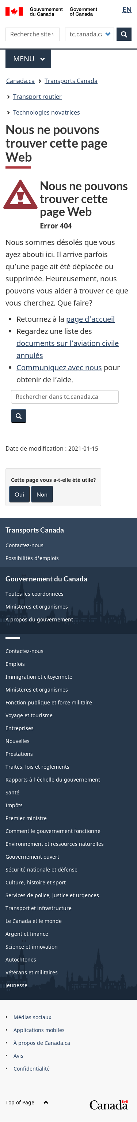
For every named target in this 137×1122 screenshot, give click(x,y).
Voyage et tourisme (29, 715)
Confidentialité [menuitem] (32, 1068)
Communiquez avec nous (59, 367)
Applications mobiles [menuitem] (39, 1030)
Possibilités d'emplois (32, 558)
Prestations (19, 753)
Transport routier (37, 97)
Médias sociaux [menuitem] (32, 1017)
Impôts (14, 805)
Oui (19, 494)
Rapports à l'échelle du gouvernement (52, 779)
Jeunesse (16, 985)
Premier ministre (26, 818)
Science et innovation (31, 946)
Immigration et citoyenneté (38, 676)
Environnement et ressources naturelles (54, 843)
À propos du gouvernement (39, 619)
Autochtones (20, 959)
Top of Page (27, 1102)
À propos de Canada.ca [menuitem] (42, 1042)
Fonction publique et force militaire (48, 702)
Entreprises (19, 728)
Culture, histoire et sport (35, 882)
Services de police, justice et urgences (52, 895)
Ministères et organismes (36, 606)
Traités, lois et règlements (37, 766)
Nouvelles (17, 740)
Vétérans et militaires (31, 972)
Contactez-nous (24, 545)
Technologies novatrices (46, 112)
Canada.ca (20, 81)
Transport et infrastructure (38, 908)
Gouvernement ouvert (32, 856)
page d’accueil (90, 319)
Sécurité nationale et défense (41, 869)
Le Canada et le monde (33, 920)
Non (42, 494)
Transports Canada (71, 81)
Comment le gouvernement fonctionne (52, 830)
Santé (12, 792)
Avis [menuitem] (18, 1055)
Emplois (15, 663)
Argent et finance (26, 933)
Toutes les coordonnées (34, 593)
